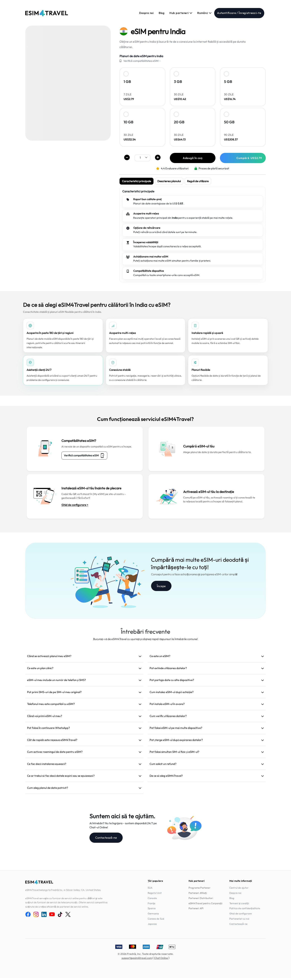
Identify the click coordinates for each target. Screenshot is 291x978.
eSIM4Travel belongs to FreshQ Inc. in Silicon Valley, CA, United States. (63, 889)
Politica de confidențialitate (244, 908)
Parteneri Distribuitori (201, 898)
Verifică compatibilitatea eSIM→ (142, 61)
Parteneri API (196, 908)
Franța (151, 903)
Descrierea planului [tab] (169, 181)
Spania (152, 908)
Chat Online (161, 958)
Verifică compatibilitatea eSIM (84, 455)
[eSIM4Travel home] (46, 13)
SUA (150, 887)
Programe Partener (199, 887)
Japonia (152, 923)
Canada (152, 898)
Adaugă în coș (193, 158)
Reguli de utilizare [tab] (198, 181)
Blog (162, 13)
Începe (161, 586)
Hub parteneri (180, 13)
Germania (153, 913)
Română (204, 13)
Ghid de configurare (240, 913)
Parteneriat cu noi (239, 918)
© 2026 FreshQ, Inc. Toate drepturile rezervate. (146, 954)
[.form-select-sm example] (142, 157)
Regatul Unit (155, 892)
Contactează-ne (106, 837)
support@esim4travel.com (137, 958)
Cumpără (249, 158)
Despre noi (146, 13)
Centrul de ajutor (238, 887)
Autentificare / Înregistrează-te (239, 13)
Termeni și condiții (239, 903)
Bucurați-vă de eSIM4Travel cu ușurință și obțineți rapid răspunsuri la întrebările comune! (145, 639)
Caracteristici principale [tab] (136, 181)
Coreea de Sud (156, 918)
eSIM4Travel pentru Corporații (205, 903)
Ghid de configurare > (74, 505)
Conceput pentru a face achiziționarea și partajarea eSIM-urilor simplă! (194, 574)
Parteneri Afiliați (198, 892)
